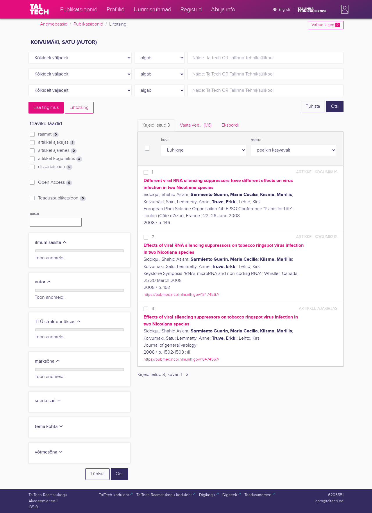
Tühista (313, 106)
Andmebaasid (53, 24)
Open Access (55, 183)
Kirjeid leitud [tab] (156, 125)
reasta (256, 140)
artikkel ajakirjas (56, 142)
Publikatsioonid (88, 24)
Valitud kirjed (326, 25)
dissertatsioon (55, 167)
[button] (343, 9)
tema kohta (49, 426)
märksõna (47, 361)
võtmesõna (49, 452)
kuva (165, 140)
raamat (48, 134)
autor (43, 282)
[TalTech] (39, 9)
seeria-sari (48, 401)
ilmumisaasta (51, 242)
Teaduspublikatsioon (62, 198)
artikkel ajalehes (57, 151)
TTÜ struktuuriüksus (58, 322)
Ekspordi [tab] (230, 125)
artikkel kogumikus (60, 159)
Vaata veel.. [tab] (196, 125)
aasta (34, 213)
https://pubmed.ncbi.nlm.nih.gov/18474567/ (181, 294)
